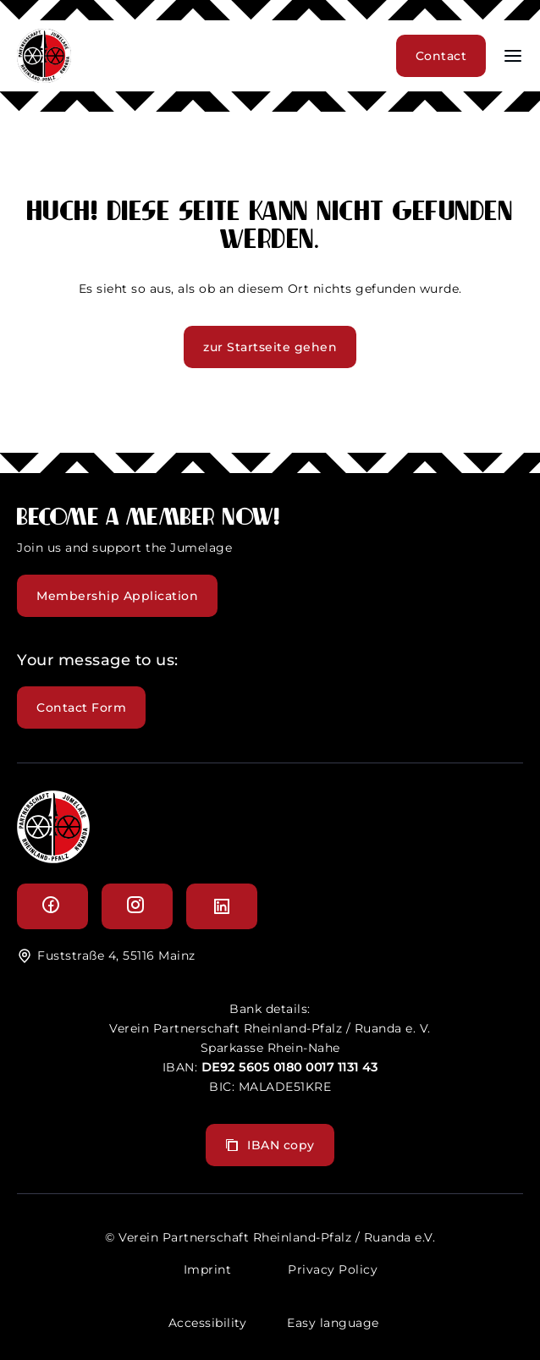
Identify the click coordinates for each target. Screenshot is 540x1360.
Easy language (333, 1322)
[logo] (53, 859)
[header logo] (44, 78)
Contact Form (81, 707)
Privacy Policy (332, 1269)
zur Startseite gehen (270, 347)
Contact (441, 55)
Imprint (208, 1269)
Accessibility (207, 1322)
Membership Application (117, 595)
